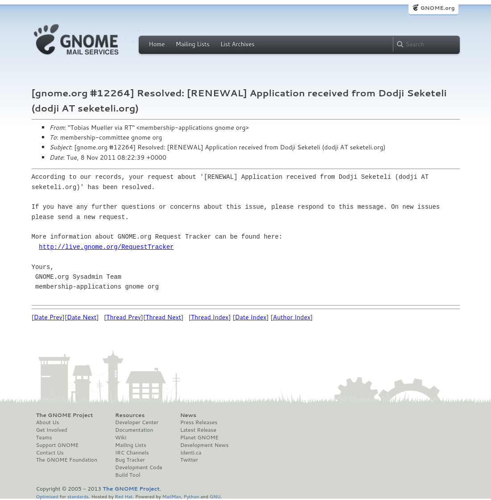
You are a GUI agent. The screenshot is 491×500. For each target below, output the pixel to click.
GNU (215, 496)
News (188, 415)
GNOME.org (437, 8)
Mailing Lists (193, 44)
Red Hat (123, 496)
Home (157, 44)
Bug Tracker (130, 459)
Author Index (291, 317)
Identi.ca (191, 452)
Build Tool (127, 475)
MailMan (171, 496)
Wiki (120, 437)
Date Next (81, 317)
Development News (204, 445)
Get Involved (51, 430)
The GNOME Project (64, 415)
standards (78, 496)
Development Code (138, 467)
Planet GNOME (199, 437)
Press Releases (198, 422)
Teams (44, 437)
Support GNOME (57, 445)
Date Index (251, 317)
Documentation (134, 430)
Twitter (189, 459)
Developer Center (136, 422)
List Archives (237, 44)
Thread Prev (123, 317)
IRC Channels (132, 452)
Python (191, 496)
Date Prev (48, 317)
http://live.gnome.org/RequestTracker (106, 247)
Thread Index (210, 317)
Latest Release (198, 430)
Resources (129, 415)
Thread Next (163, 317)
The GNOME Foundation (67, 459)
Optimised (47, 496)
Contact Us (50, 452)
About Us (47, 422)
